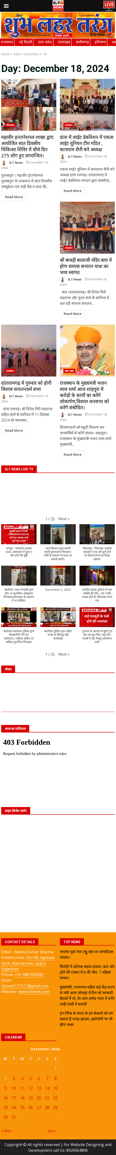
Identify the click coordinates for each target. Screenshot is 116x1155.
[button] (64, 519)
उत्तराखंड (64, 42)
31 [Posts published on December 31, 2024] (14, 1117)
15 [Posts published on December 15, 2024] (55, 1088)
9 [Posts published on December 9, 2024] (5, 1088)
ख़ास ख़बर (69, 370)
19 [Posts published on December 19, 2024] (31, 1098)
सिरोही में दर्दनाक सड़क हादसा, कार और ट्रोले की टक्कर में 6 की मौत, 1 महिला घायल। (87, 972)
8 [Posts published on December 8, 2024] (55, 1078)
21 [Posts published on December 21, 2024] (47, 1098)
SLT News (12, 163)
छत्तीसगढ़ (82, 42)
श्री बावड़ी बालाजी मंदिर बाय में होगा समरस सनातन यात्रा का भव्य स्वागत (87, 228)
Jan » (52, 1130)
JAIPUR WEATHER (58, 694)
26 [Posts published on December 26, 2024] (31, 1107)
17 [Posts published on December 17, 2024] (14, 1098)
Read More (14, 197)
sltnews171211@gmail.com (24, 985)
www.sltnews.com (34, 991)
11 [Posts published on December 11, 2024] (22, 1088)
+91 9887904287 (29, 974)
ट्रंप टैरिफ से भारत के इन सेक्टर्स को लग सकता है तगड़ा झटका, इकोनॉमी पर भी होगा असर (86, 1019)
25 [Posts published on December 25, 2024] (22, 1107)
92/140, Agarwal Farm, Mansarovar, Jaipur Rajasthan (27, 963)
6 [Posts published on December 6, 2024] (39, 1078)
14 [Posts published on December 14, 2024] (47, 1088)
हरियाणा (100, 42)
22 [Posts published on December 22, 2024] (55, 1098)
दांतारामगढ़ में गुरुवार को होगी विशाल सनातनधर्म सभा (28, 351)
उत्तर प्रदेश (45, 42)
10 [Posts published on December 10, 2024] (14, 1088)
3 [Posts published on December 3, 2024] (14, 1078)
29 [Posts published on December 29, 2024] (55, 1107)
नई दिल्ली (25, 42)
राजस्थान (7, 42)
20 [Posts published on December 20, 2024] (39, 1098)
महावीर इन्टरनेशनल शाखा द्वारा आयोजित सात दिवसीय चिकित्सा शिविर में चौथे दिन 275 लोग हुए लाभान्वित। (28, 105)
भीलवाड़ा (10, 125)
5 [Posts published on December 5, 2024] (31, 1078)
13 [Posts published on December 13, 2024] (39, 1088)
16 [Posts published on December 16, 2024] (6, 1098)
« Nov (6, 1130)
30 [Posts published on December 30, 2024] (6, 1117)
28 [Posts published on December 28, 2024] (47, 1107)
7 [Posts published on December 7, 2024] (47, 1078)
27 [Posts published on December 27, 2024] (39, 1107)
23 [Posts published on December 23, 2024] (6, 1107)
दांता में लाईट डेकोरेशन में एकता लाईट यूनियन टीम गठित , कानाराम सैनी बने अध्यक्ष (87, 105)
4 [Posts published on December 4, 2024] (22, 1078)
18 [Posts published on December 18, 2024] (22, 1098)
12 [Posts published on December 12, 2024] (31, 1088)
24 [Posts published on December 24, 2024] (14, 1107)
